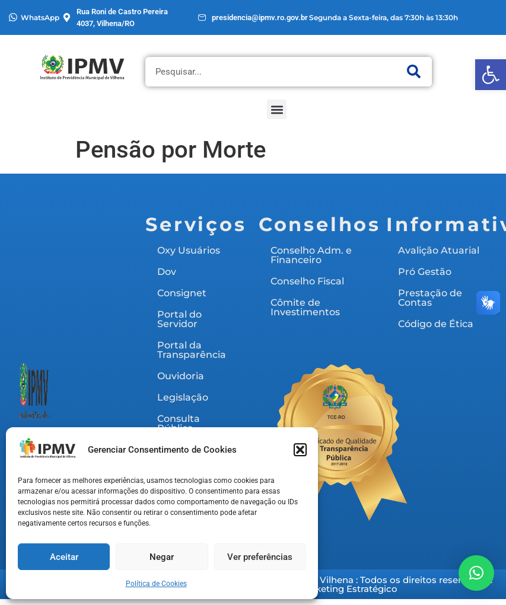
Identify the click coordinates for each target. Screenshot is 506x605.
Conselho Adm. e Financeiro (311, 255)
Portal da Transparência (191, 350)
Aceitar (64, 557)
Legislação (182, 397)
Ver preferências (259, 557)
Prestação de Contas (430, 297)
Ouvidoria (180, 376)
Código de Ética (435, 323)
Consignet (181, 293)
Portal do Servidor (179, 319)
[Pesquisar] (414, 72)
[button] (490, 74)
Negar (161, 557)
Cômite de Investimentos (305, 307)
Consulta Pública (178, 423)
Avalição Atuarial (438, 250)
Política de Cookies (156, 584)
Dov (166, 271)
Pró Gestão (424, 271)
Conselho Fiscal (307, 281)
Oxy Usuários (188, 250)
